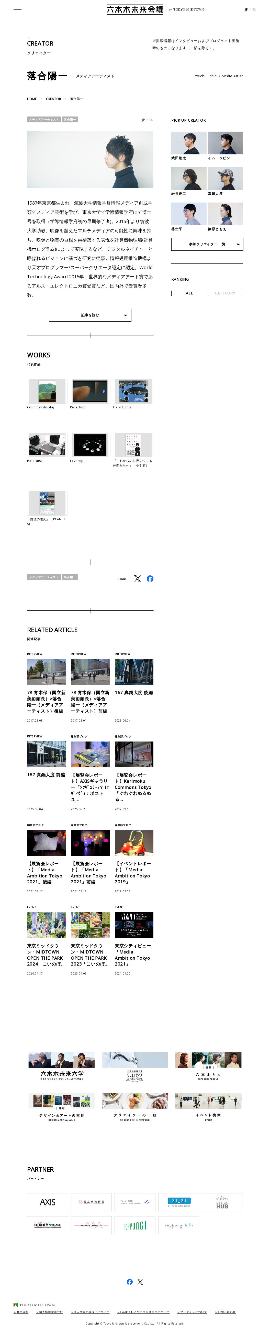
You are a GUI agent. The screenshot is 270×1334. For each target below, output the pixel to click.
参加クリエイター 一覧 (207, 244)
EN (254, 10)
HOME (32, 99)
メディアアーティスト (45, 119)
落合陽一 (73, 119)
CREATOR (41, 43)
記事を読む (90, 315)
